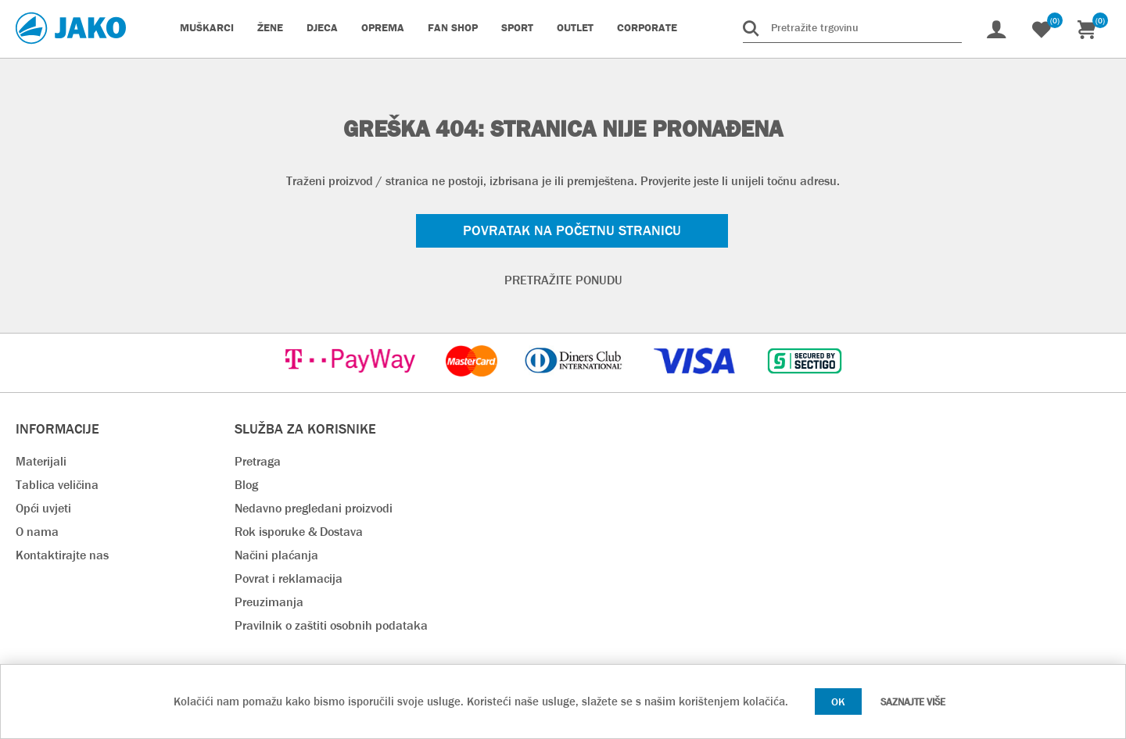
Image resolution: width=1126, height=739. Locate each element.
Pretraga (258, 461)
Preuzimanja (269, 602)
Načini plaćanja (276, 555)
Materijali (41, 461)
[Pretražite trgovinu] (852, 27)
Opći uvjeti (43, 508)
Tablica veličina (57, 485)
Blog (246, 485)
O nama (37, 531)
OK (838, 701)
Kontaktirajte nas (62, 555)
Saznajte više (912, 702)
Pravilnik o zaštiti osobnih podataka (331, 625)
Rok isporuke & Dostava (299, 531)
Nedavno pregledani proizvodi (314, 508)
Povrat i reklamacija (288, 578)
